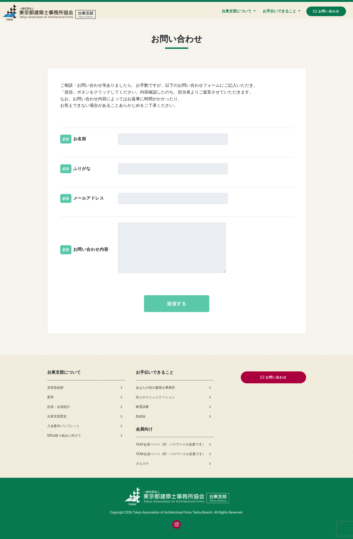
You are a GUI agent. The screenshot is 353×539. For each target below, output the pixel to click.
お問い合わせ (326, 11)
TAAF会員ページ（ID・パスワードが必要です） (171, 444)
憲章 (50, 397)
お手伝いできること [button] (280, 11)
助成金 (141, 416)
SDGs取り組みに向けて (64, 435)
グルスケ (142, 463)
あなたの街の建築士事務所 (155, 387)
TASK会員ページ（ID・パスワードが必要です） (171, 454)
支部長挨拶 (55, 387)
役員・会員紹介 (58, 407)
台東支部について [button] (237, 11)
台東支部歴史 (57, 416)
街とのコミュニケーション (155, 397)
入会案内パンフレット (63, 426)
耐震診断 (142, 407)
